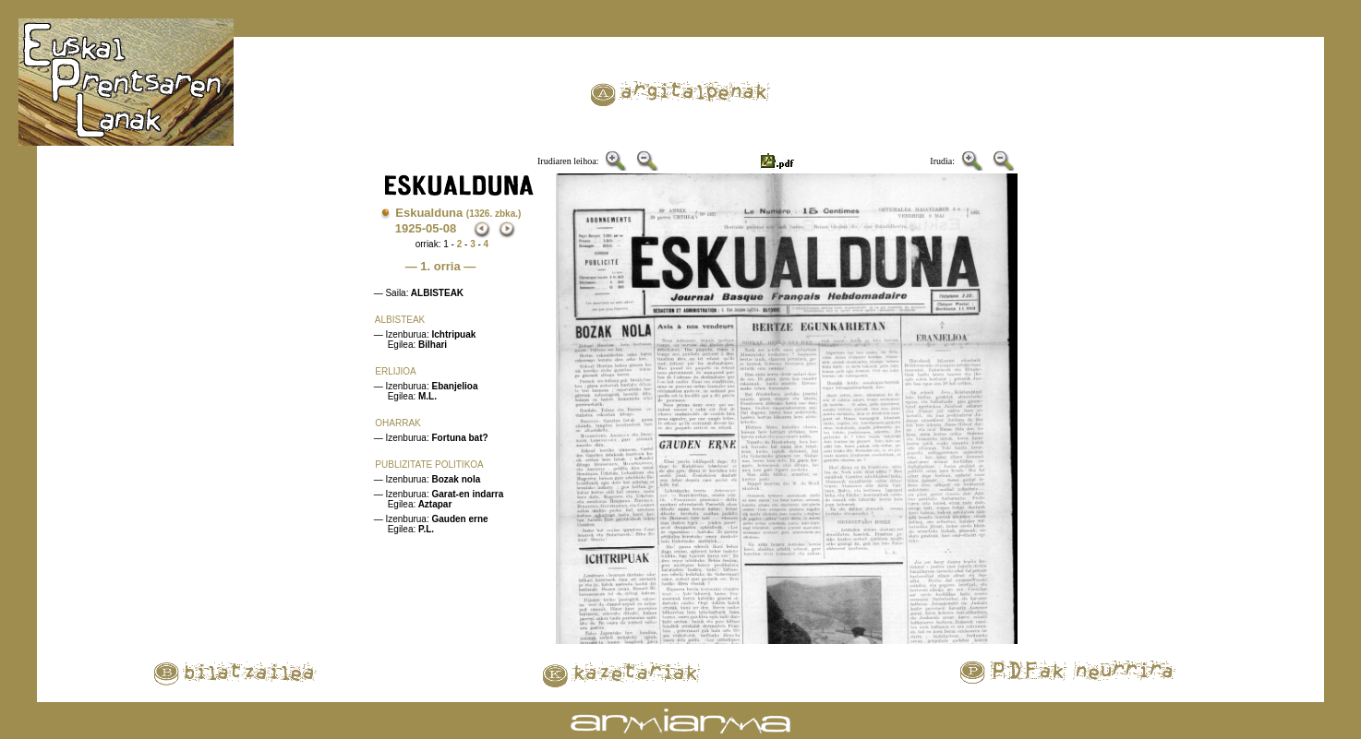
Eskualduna (458, 213)
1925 (408, 228)
